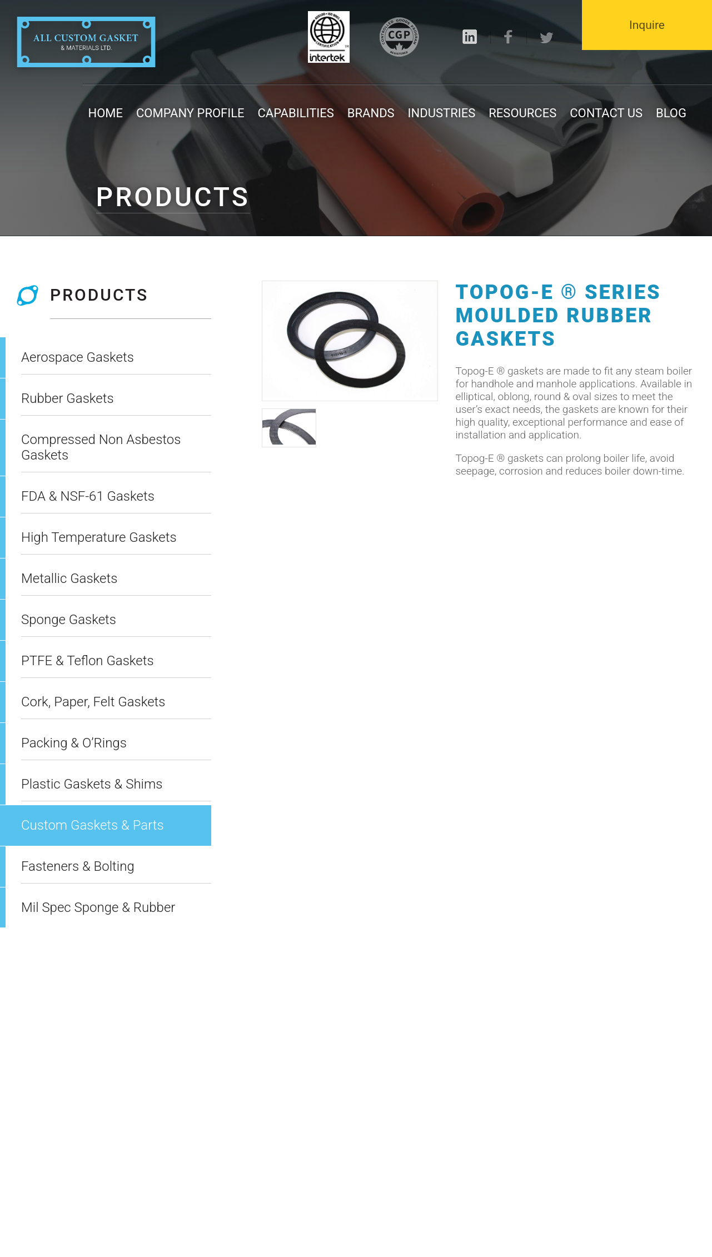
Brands (371, 113)
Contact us (606, 113)
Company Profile (190, 113)
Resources (522, 113)
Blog (671, 113)
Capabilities (296, 113)
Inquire (647, 25)
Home (105, 113)
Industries (442, 113)
